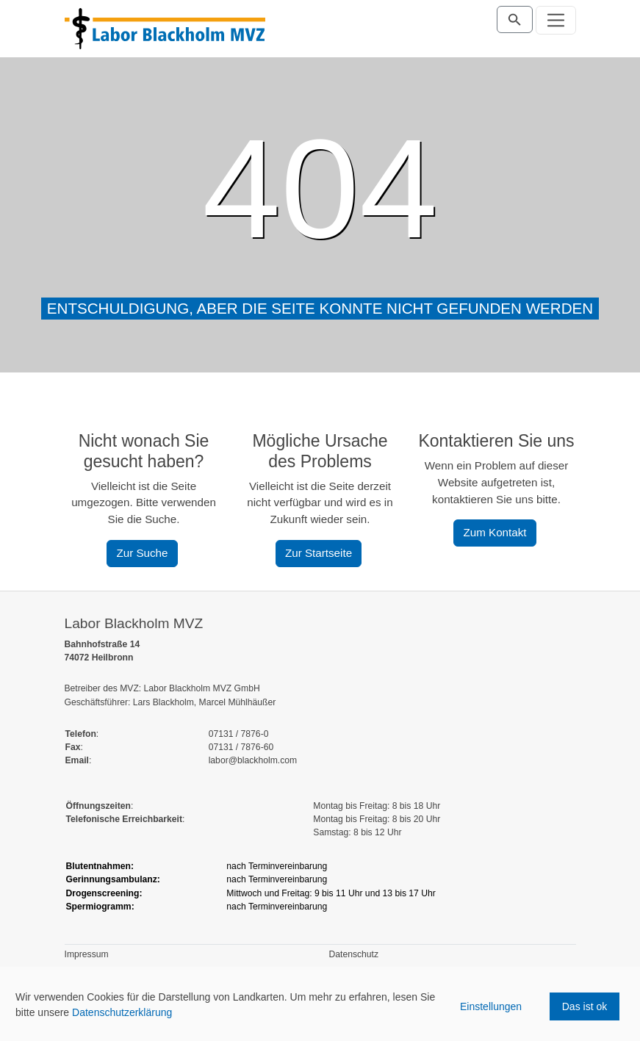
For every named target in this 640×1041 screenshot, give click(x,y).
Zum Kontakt (494, 532)
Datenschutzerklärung (122, 1012)
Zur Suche (142, 553)
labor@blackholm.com (253, 760)
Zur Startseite (318, 553)
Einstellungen (491, 1006)
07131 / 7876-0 (239, 734)
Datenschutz (354, 954)
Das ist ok (584, 1006)
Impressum (87, 954)
